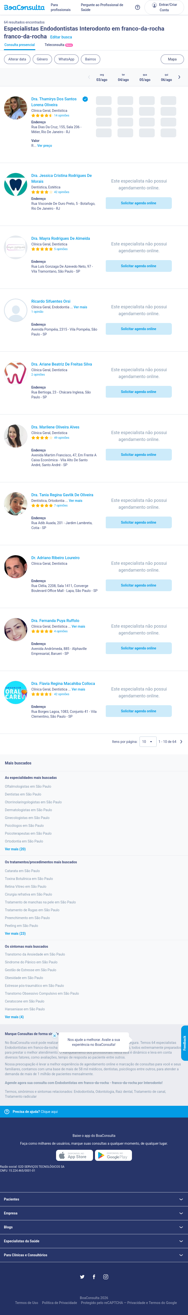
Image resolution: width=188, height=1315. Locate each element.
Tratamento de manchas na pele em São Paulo (40, 902)
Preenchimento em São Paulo (27, 918)
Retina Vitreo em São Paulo (25, 886)
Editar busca (61, 37)
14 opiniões (61, 115)
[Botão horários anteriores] (89, 77)
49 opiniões (61, 437)
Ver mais (80, 307)
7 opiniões (61, 505)
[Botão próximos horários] (179, 77)
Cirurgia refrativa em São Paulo (28, 894)
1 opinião (37, 311)
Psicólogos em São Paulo (24, 826)
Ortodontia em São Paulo (24, 841)
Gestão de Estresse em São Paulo (30, 970)
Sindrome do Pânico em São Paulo (31, 962)
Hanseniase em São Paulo (25, 1009)
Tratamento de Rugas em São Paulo (32, 910)
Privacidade (136, 1303)
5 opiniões (61, 249)
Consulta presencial (19, 46)
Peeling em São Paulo (21, 926)
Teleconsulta (58, 46)
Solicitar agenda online (138, 203)
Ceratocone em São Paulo (24, 1001)
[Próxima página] (181, 742)
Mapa (172, 59)
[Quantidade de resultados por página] (148, 741)
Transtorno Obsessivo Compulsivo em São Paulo (42, 993)
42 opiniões (61, 192)
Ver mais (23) (15, 933)
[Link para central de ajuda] (7, 1112)
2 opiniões (38, 374)
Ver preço (44, 146)
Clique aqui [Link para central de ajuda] (35, 1112)
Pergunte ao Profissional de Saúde (102, 7)
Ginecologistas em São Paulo (27, 818)
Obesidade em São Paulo (24, 978)
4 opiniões (61, 631)
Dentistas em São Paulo (23, 794)
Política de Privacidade (59, 1303)
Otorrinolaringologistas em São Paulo (33, 802)
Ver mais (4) (14, 1017)
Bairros (90, 59)
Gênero (42, 59)
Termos (155, 1303)
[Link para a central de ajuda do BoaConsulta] (138, 7)
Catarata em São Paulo (22, 871)
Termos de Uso (26, 1303)
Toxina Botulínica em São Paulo (29, 879)
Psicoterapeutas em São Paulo (28, 833)
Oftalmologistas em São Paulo (28, 786)
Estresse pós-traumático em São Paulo (34, 986)
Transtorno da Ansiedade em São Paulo (35, 954)
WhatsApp (66, 59)
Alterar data (17, 59)
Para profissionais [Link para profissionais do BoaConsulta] (61, 7)
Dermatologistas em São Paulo (28, 810)
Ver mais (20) (15, 849)
